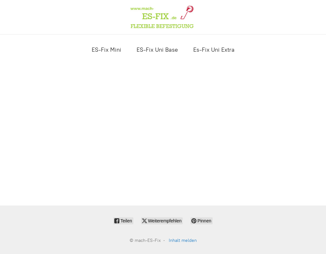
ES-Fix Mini (106, 49)
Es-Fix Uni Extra (214, 49)
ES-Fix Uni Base (157, 49)
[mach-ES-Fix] (163, 17)
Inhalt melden (183, 240)
